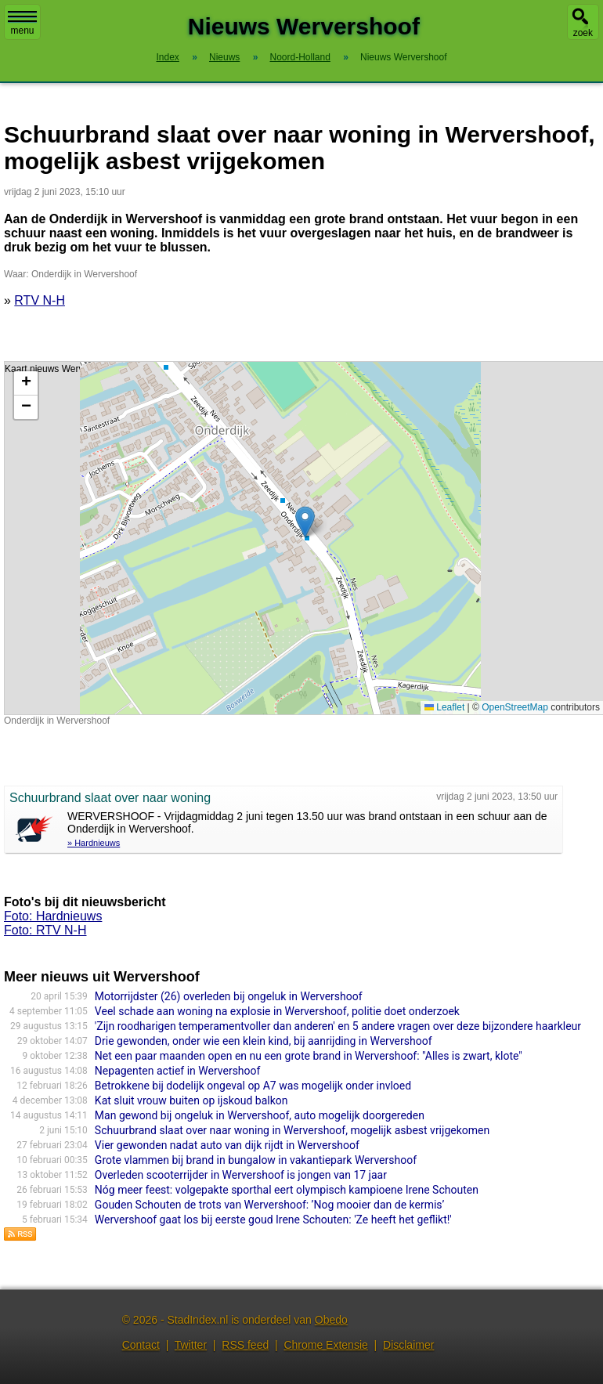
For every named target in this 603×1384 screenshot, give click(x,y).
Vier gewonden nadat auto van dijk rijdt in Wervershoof (227, 1145)
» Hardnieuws (93, 842)
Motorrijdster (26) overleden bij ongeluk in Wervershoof (229, 996)
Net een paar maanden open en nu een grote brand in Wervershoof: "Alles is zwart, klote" (308, 1056)
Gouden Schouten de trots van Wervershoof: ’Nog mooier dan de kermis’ (270, 1204)
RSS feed (245, 1345)
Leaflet (444, 707)
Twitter (191, 1345)
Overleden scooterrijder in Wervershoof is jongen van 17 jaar (241, 1175)
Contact (141, 1345)
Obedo (331, 1320)
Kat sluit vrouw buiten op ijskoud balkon (191, 1100)
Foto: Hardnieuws (53, 916)
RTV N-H (39, 300)
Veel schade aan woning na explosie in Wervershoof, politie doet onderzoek (277, 1011)
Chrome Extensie (325, 1345)
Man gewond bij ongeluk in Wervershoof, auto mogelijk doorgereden (259, 1115)
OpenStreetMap (515, 707)
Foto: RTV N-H (45, 930)
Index (168, 57)
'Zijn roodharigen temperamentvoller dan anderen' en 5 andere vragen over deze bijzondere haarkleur (338, 1026)
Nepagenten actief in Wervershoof (178, 1070)
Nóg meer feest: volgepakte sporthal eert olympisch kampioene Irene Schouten (286, 1189)
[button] (305, 522)
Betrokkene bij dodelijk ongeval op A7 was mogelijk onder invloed (253, 1085)
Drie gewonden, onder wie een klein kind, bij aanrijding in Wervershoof (263, 1041)
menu (22, 23)
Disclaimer (408, 1345)
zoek (583, 32)
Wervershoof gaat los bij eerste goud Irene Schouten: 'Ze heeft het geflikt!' (273, 1219)
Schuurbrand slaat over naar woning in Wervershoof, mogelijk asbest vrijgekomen (292, 1130)
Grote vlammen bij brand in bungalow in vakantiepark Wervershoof (256, 1160)
